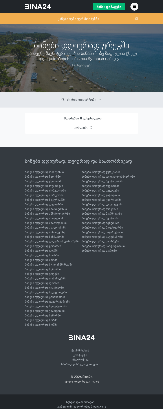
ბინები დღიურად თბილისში (44, 172)
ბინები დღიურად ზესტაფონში (102, 181)
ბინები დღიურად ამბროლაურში (47, 214)
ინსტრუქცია (80, 360)
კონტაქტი (80, 355)
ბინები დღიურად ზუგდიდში (100, 186)
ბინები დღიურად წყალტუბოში (46, 306)
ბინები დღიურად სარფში (99, 251)
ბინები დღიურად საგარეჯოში (102, 232)
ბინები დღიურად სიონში (42, 255)
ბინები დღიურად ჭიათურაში (45, 311)
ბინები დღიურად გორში (41, 251)
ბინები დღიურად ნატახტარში (102, 227)
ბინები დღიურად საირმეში (100, 241)
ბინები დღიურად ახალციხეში (45, 227)
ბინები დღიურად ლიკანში (100, 209)
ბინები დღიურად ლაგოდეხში (102, 204)
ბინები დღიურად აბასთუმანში (46, 209)
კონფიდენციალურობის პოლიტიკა (81, 407)
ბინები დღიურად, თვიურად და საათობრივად (78, 161)
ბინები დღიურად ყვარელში (44, 288)
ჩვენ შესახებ (80, 350)
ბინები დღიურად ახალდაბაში (46, 223)
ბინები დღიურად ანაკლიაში (44, 218)
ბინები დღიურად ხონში (41, 325)
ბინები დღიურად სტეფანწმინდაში (49, 264)
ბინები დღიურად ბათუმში (43, 176)
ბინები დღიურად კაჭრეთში (101, 195)
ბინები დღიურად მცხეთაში (100, 223)
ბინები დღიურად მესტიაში (100, 218)
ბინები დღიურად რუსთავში (44, 186)
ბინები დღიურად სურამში (43, 269)
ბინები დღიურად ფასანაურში (45, 278)
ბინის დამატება (109, 7)
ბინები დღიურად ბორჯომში (44, 195)
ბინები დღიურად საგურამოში (102, 237)
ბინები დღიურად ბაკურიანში (45, 200)
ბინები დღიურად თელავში (100, 190)
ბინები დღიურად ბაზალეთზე (45, 232)
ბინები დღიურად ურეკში (42, 274)
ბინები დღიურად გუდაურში (44, 204)
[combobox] (83, 127)
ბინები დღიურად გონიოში (43, 246)
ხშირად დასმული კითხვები (80, 364)
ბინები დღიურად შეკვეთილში (46, 292)
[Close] (136, 18)
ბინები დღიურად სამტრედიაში (103, 246)
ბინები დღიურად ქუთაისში (43, 181)
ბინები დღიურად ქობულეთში (45, 190)
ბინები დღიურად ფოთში (42, 283)
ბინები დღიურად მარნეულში (102, 214)
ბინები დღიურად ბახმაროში (44, 237)
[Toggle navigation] (134, 7)
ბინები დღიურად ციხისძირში (45, 297)
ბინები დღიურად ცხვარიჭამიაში (47, 301)
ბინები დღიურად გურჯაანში (101, 172)
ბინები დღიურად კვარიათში (101, 200)
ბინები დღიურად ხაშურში (43, 315)
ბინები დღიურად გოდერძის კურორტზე (52, 241)
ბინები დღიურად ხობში (41, 320)
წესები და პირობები (80, 402)
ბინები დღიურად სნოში (41, 260)
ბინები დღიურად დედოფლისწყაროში (108, 176)
